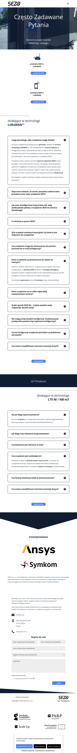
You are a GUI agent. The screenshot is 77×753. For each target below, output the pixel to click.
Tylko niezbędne (40, 746)
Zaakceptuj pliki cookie (24, 746)
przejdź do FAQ (38, 73)
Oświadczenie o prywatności (45, 750)
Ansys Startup (55, 577)
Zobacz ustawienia (54, 746)
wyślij (59, 683)
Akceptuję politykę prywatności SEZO (23, 679)
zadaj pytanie (38, 361)
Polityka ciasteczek (28, 750)
